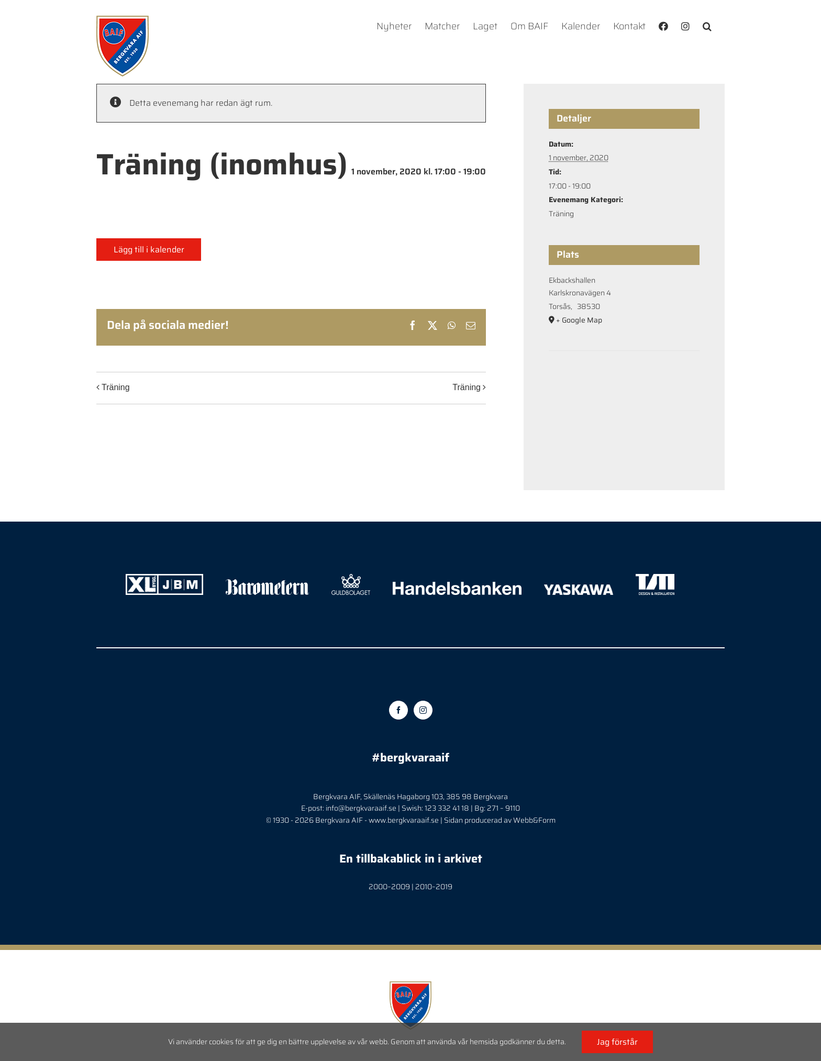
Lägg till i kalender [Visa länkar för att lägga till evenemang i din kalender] (149, 249)
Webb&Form (534, 820)
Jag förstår (617, 1041)
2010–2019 (433, 886)
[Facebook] (398, 710)
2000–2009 (389, 886)
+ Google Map (579, 320)
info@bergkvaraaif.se (361, 808)
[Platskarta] (624, 382)
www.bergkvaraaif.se (404, 820)
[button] (707, 26)
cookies (221, 1041)
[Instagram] (423, 710)
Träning (116, 387)
